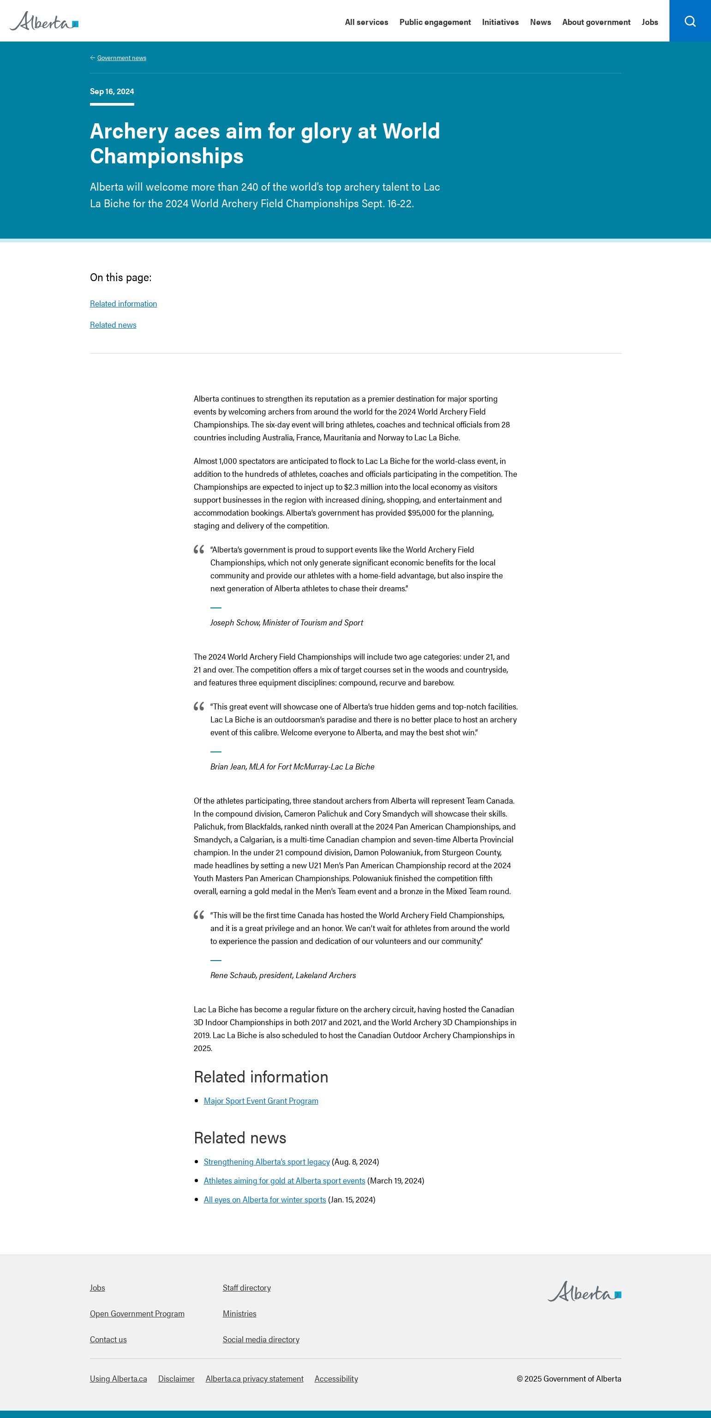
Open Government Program (137, 1313)
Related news (113, 324)
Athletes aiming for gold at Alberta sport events (284, 1180)
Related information (123, 303)
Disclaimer (176, 1378)
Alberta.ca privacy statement (255, 1378)
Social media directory (261, 1339)
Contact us (108, 1339)
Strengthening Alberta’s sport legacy (267, 1161)
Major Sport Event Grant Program (261, 1100)
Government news (121, 57)
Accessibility (336, 1378)
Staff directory (247, 1287)
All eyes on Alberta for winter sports (265, 1199)
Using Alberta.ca (118, 1378)
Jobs (97, 1287)
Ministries (240, 1313)
